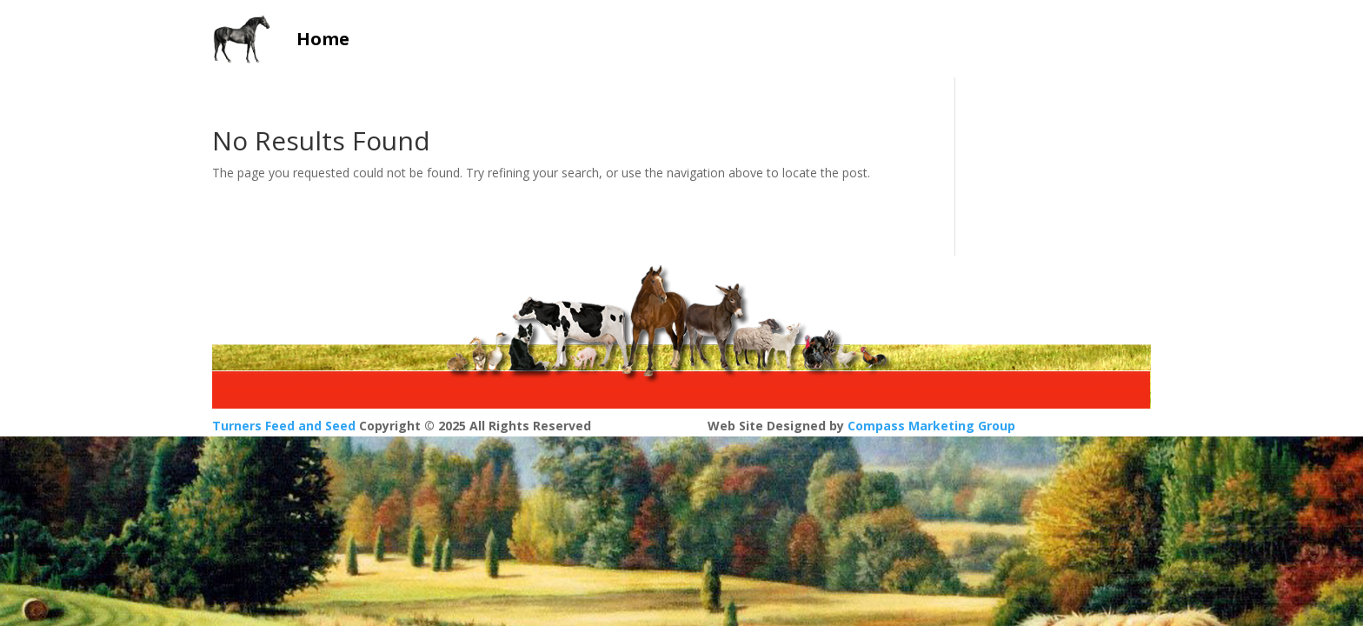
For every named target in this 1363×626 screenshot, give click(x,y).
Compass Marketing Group (931, 425)
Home (322, 38)
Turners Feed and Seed (284, 425)
